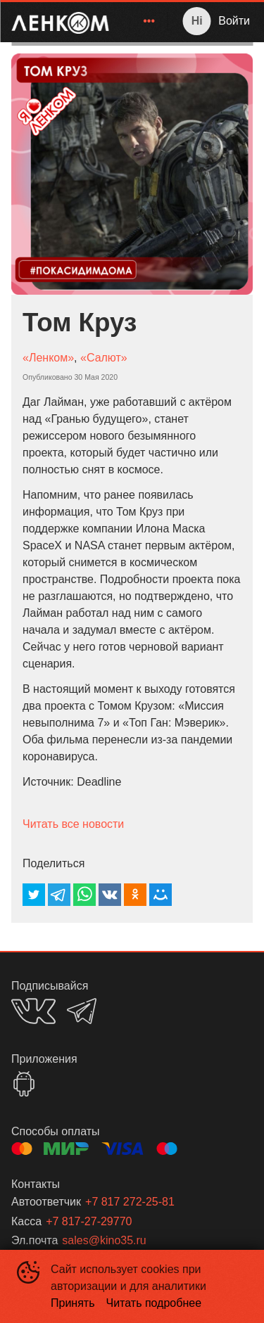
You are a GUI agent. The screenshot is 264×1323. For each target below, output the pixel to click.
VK (33, 1011)
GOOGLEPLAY (24, 1084)
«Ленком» (48, 358)
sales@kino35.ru (104, 1240)
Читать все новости (73, 824)
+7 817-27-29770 (89, 1221)
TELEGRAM (81, 1011)
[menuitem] (149, 21)
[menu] (141, 21)
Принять (73, 1303)
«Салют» (103, 358)
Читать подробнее (154, 1303)
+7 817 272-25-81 (130, 1202)
